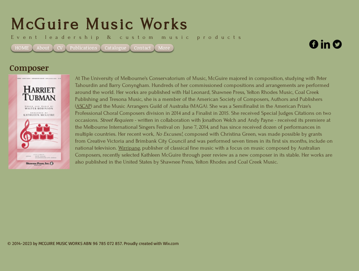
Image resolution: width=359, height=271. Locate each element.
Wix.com (171, 243)
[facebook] (313, 44)
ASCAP (83, 106)
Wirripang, (129, 148)
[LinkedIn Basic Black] (325, 44)
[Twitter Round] (337, 44)
